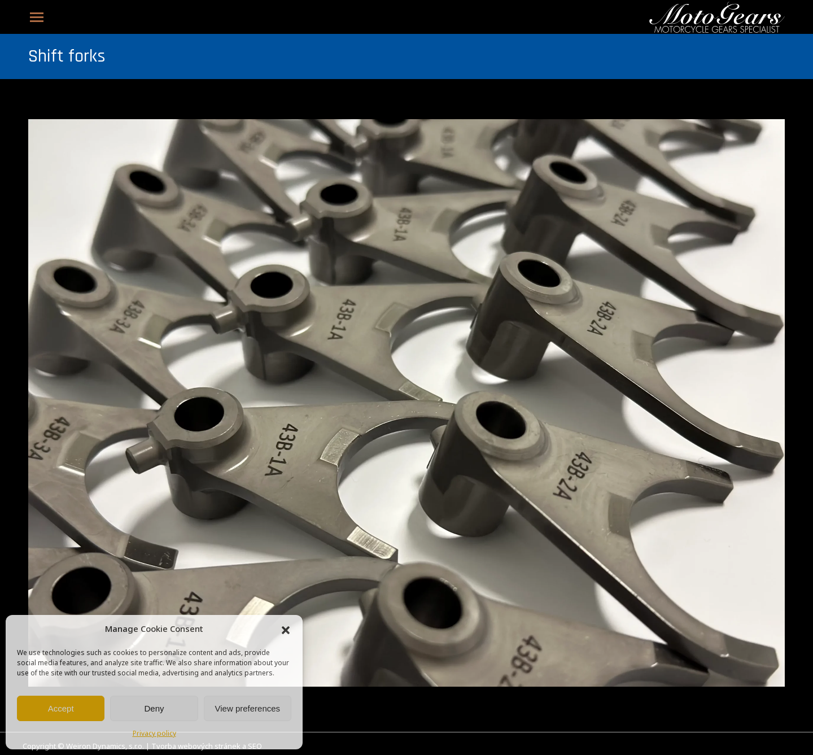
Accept (61, 708)
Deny (154, 708)
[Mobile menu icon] (36, 17)
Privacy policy (154, 734)
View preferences (248, 708)
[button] (285, 630)
